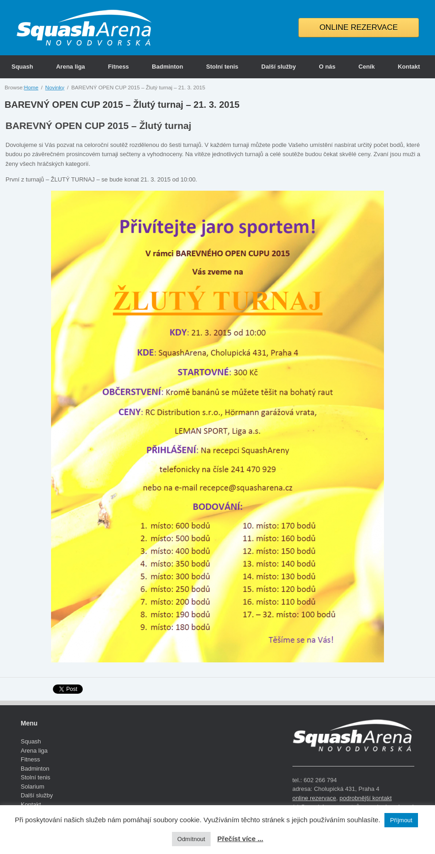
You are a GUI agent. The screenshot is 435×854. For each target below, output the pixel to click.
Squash (22, 66)
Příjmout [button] (401, 820)
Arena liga (70, 66)
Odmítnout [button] (191, 839)
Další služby (278, 66)
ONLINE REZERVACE (359, 27)
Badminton (167, 66)
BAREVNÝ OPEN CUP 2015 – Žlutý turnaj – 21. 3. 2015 (122, 104)
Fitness (118, 66)
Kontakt (409, 66)
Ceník (367, 66)
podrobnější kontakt (365, 798)
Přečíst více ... (240, 838)
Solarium (32, 786)
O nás (327, 66)
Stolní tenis (222, 66)
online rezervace (314, 798)
